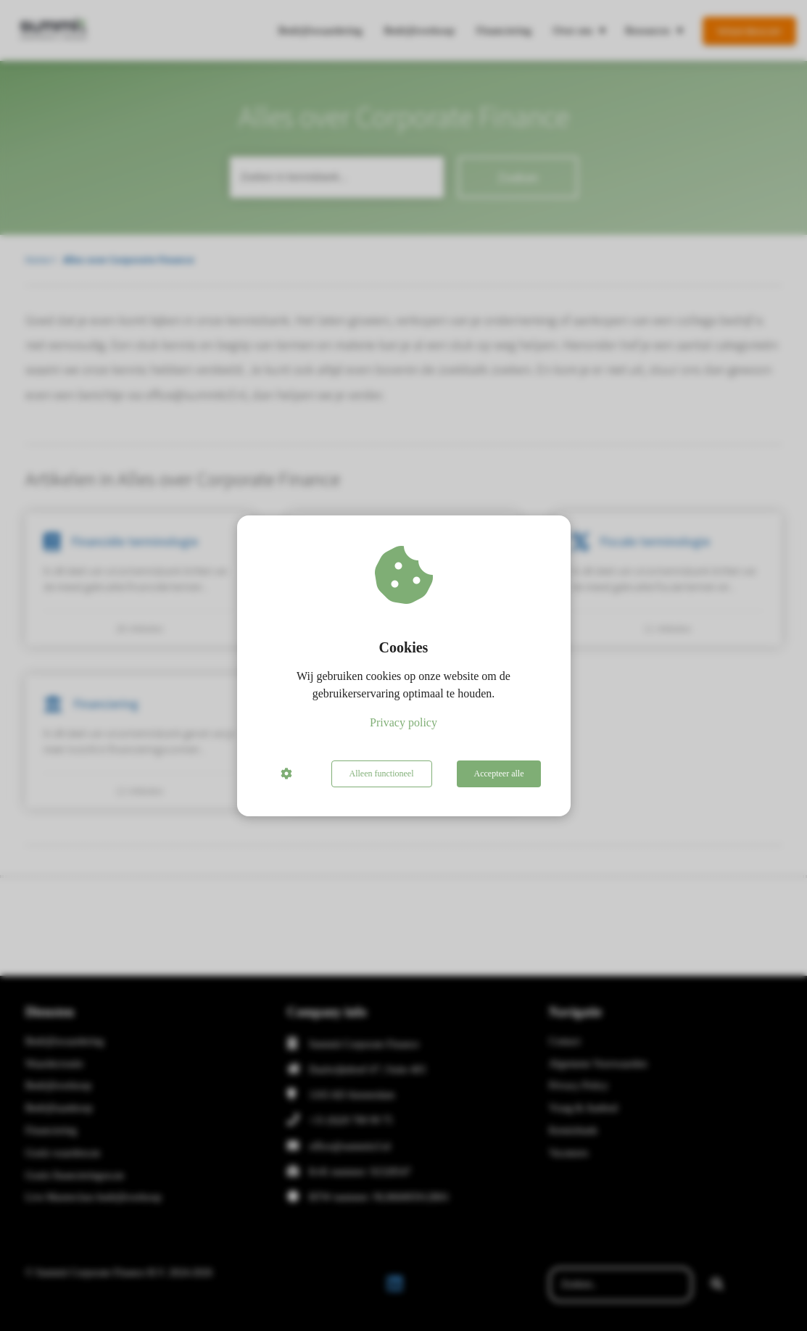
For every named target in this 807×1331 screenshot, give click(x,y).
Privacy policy (403, 722)
